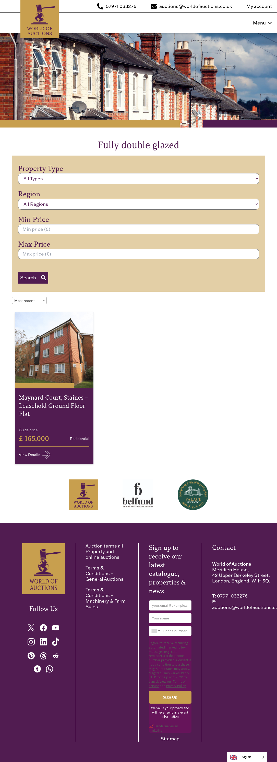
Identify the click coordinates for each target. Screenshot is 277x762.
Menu (262, 23)
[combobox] (29, 300)
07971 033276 (232, 596)
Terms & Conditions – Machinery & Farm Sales (106, 598)
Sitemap (170, 739)
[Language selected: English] (247, 757)
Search (33, 278)
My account (259, 6)
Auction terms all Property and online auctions (104, 551)
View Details (35, 455)
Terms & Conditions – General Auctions (105, 573)
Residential (79, 438)
